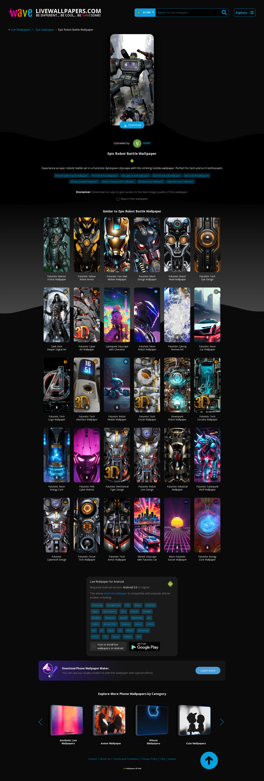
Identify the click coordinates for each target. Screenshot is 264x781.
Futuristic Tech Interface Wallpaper (86, 418)
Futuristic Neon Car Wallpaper (207, 348)
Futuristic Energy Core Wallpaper (207, 558)
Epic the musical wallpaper (167, 175)
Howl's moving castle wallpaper (118, 181)
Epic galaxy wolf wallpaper (135, 175)
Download (132, 125)
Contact (92, 758)
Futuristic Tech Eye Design (207, 278)
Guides (172, 758)
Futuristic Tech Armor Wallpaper (117, 558)
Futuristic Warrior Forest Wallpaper (56, 278)
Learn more (208, 670)
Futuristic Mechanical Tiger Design (117, 488)
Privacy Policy (149, 758)
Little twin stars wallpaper (180, 181)
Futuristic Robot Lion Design (147, 488)
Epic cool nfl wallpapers (197, 175)
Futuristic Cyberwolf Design (56, 558)
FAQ (162, 758)
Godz (141, 143)
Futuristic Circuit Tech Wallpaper (86, 558)
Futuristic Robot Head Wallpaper (177, 278)
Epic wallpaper (45, 29)
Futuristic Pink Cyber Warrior (86, 488)
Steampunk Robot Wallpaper (177, 418)
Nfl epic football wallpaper (84, 181)
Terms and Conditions (126, 758)
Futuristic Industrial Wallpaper (177, 488)
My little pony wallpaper (151, 181)
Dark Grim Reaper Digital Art (56, 348)
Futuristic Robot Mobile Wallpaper (117, 418)
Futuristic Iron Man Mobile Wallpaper (117, 278)
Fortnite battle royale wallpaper (71, 175)
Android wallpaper (115, 593)
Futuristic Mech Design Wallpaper (147, 278)
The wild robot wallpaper (105, 175)
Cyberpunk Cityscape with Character (117, 348)
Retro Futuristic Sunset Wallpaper (177, 558)
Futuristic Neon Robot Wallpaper (147, 348)
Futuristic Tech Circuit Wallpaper (147, 418)
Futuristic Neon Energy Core (56, 488)
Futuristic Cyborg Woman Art (177, 348)
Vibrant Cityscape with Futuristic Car (147, 558)
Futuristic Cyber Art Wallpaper (86, 348)
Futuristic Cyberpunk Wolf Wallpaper (207, 488)
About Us (105, 758)
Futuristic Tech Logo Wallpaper (56, 418)
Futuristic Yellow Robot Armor (87, 278)
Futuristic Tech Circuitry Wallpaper (207, 418)
